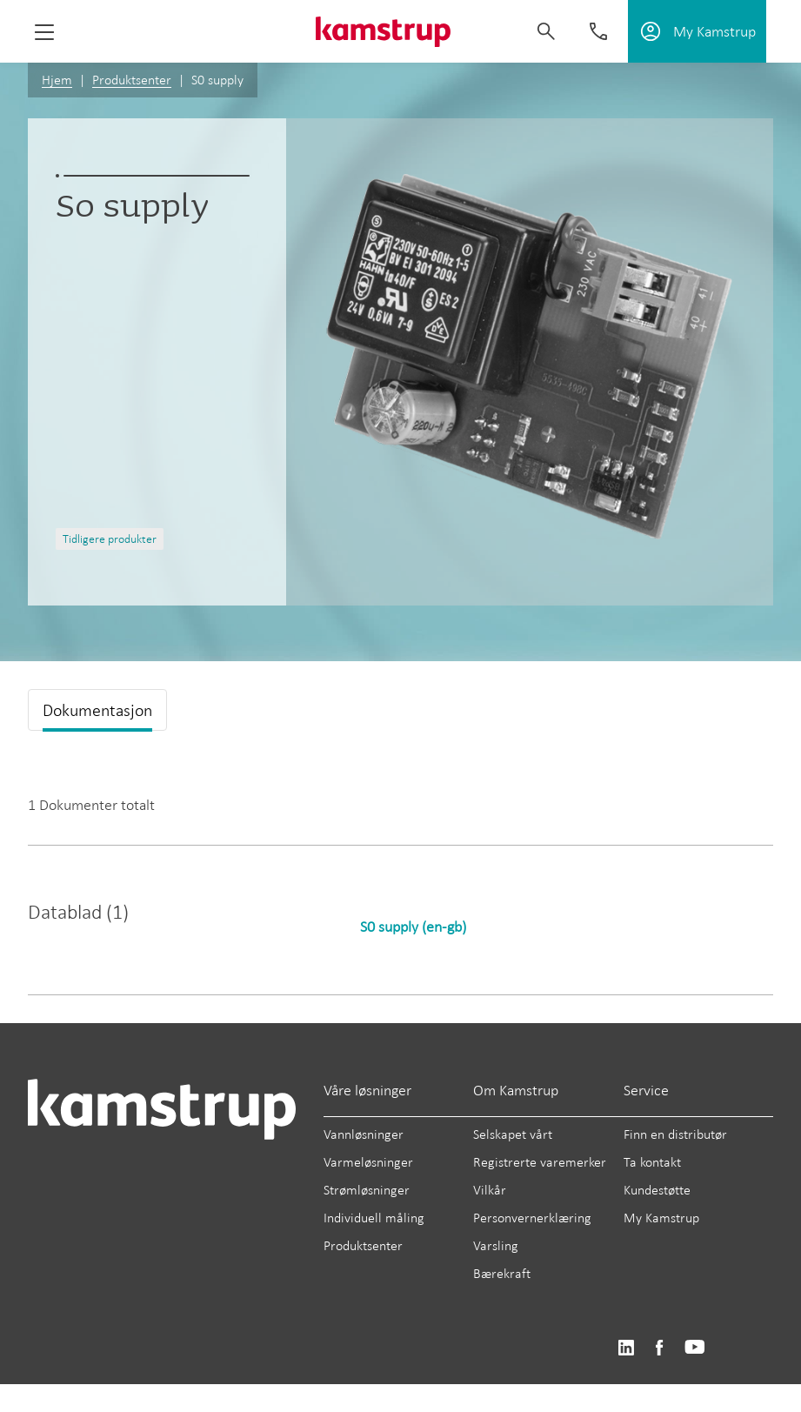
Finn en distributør (675, 1134)
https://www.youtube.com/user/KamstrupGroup (694, 1348)
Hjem (57, 79)
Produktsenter (131, 79)
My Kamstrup (661, 1217)
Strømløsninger (367, 1189)
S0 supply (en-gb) (413, 926)
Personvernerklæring (532, 1217)
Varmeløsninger (368, 1162)
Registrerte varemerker (539, 1162)
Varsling (495, 1245)
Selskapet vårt (512, 1134)
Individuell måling (374, 1217)
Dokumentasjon (97, 709)
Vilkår (489, 1189)
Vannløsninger (364, 1134)
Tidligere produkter (110, 539)
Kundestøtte (657, 1189)
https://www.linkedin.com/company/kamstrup (625, 1348)
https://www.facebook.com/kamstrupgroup (659, 1348)
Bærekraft (502, 1273)
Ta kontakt (652, 1162)
